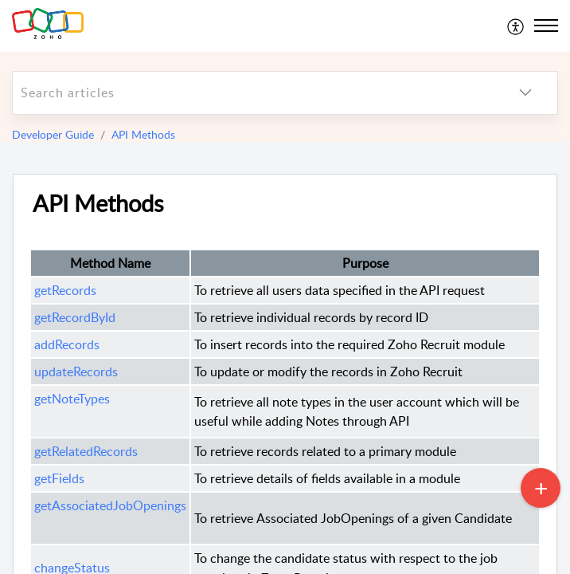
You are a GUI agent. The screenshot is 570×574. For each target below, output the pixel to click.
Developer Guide (53, 134)
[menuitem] (516, 25)
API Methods (143, 134)
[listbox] (525, 93)
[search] (253, 93)
